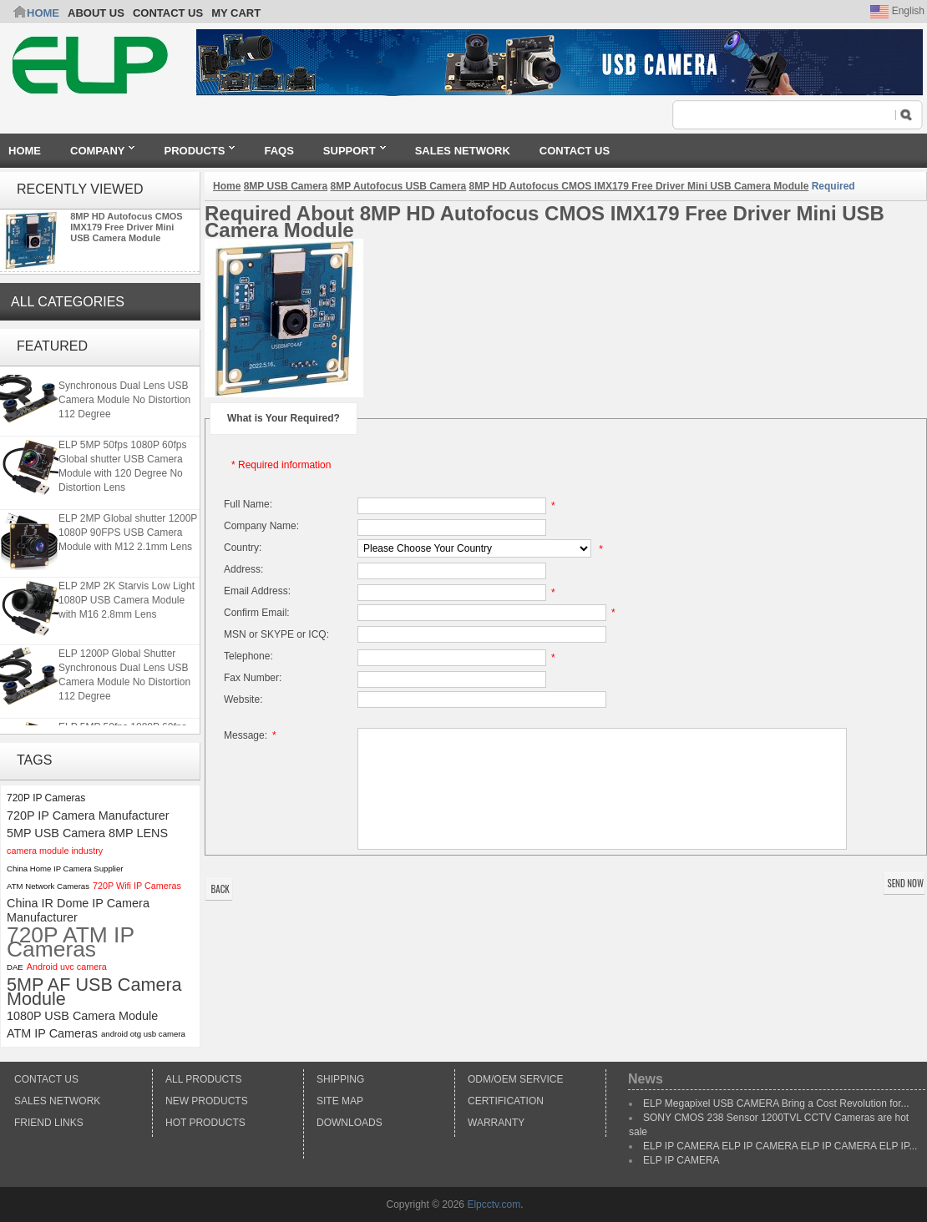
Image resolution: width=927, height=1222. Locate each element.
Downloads (349, 1123)
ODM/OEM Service (515, 1079)
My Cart (236, 13)
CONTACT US (168, 13)
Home (43, 13)
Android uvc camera (67, 967)
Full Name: (248, 504)
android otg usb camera (143, 1033)
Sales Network (57, 1101)
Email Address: (257, 591)
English (897, 11)
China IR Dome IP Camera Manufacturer (78, 910)
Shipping (340, 1079)
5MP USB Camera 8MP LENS (87, 833)
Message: (252, 735)
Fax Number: (252, 678)
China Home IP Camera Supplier (65, 868)
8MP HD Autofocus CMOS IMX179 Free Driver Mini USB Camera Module (126, 227)
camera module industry (55, 851)
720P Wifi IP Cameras (137, 886)
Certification (506, 1101)
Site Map (340, 1101)
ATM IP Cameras (52, 1033)
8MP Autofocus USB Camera (399, 186)
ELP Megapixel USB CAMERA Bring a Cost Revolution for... (776, 1103)
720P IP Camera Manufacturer (88, 815)
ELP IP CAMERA (681, 1160)
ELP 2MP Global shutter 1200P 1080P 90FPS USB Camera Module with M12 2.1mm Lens (127, 534)
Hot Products (205, 1123)
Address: (243, 569)
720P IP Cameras (46, 798)
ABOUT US (96, 13)
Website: (243, 699)
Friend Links (49, 1123)
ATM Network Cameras (48, 886)
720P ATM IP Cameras (70, 942)
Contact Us (46, 1079)
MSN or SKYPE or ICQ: (276, 634)
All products (203, 1079)
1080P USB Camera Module (82, 1016)
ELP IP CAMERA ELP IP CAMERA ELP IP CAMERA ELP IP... (780, 1146)
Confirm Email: (257, 613)
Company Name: (261, 526)
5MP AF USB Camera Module (94, 991)
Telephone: (248, 656)
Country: (242, 547)
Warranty (496, 1123)
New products (206, 1101)
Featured (52, 346)
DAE (15, 967)
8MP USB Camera (286, 186)
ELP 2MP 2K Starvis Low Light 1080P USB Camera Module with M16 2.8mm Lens (126, 602)
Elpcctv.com (493, 1204)
